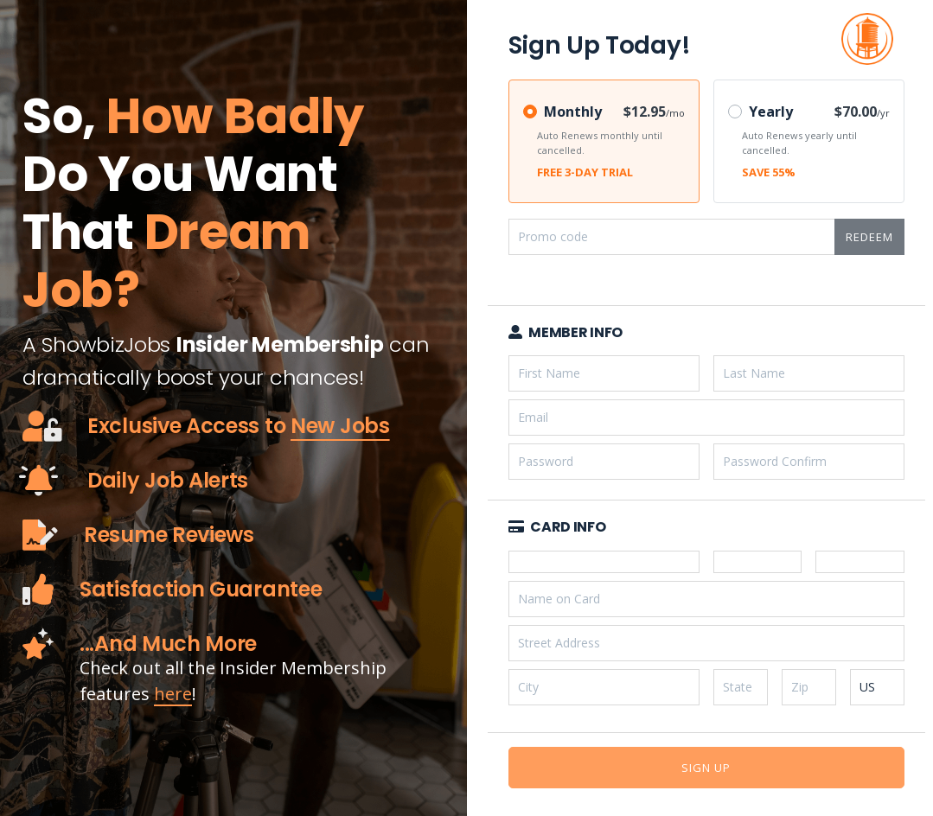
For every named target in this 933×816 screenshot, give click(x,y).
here (173, 693)
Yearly (771, 111)
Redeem (869, 237)
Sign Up (706, 767)
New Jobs (340, 425)
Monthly (573, 111)
